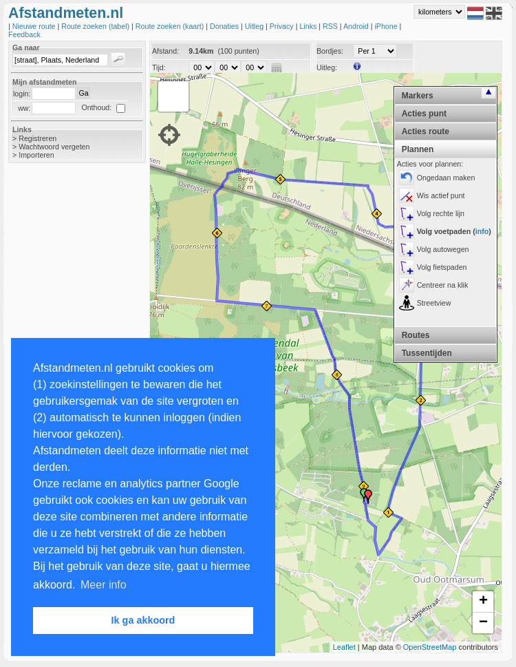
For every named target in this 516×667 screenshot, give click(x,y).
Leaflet (344, 647)
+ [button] (483, 601)
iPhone (386, 26)
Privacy (283, 26)
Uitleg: (326, 67)
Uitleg (255, 26)
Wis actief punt (441, 195)
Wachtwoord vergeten (54, 146)
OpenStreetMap (430, 647)
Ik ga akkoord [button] (143, 620)
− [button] (483, 623)
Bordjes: (329, 51)
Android (357, 26)
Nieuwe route (35, 26)
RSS (331, 26)
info (482, 231)
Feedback (24, 34)
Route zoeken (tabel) (96, 26)
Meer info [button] (103, 585)
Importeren (36, 155)
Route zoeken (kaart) (171, 26)
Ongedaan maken (446, 177)
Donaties (225, 26)
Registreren (37, 138)
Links (309, 26)
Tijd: (159, 67)
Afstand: (165, 51)
